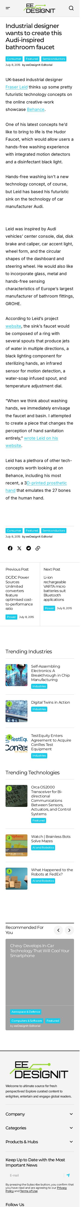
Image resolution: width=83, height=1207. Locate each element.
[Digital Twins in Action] (16, 711)
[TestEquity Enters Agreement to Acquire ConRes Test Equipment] (16, 744)
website (13, 326)
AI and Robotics (43, 847)
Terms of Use (28, 1191)
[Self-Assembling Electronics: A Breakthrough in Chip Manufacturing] (16, 675)
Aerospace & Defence (26, 1011)
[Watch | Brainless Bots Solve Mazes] (16, 845)
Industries (39, 686)
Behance (35, 109)
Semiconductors (54, 59)
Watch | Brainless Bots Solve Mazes (51, 838)
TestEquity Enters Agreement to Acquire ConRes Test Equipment (51, 742)
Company (15, 1114)
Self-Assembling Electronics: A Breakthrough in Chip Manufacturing (50, 673)
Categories (16, 1128)
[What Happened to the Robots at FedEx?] (16, 879)
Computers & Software (27, 1020)
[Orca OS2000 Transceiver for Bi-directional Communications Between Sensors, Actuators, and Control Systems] (16, 796)
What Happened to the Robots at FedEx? (52, 872)
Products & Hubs (22, 1141)
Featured (32, 59)
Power (11, 617)
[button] (7, 8)
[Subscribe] (69, 1175)
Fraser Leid (17, 87)
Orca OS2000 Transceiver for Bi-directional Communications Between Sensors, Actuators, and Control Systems (51, 800)
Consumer (14, 59)
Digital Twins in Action (50, 702)
